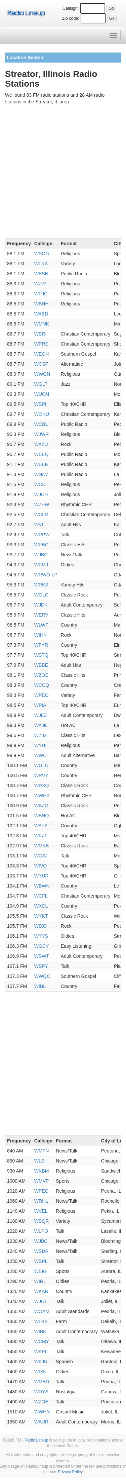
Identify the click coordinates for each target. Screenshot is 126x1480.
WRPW (42, 534)
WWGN (42, 374)
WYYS (41, 936)
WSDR (41, 1251)
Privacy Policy (70, 1472)
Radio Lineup (36, 1440)
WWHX (42, 795)
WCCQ (41, 685)
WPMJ (41, 564)
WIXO (40, 926)
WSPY (41, 966)
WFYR (41, 645)
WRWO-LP (45, 574)
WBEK (41, 464)
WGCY (41, 946)
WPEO (41, 695)
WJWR (41, 434)
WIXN (40, 1371)
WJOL (40, 1301)
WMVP (41, 1181)
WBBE (41, 665)
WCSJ (41, 855)
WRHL (41, 1201)
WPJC (41, 293)
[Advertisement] (63, 173)
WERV (41, 615)
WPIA (40, 705)
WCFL (41, 896)
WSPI (40, 404)
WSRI (40, 334)
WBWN (42, 886)
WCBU (41, 424)
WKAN (41, 1291)
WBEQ (41, 454)
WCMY (41, 1341)
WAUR (41, 1421)
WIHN (40, 635)
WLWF (41, 625)
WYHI (40, 745)
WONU (41, 414)
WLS (39, 1161)
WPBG (41, 544)
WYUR (41, 875)
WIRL (40, 1281)
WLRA (41, 263)
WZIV (40, 283)
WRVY (41, 775)
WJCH (41, 494)
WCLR (41, 514)
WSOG (41, 253)
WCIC (40, 484)
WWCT (41, 755)
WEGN (41, 354)
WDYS (41, 1391)
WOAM (41, 1311)
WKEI (40, 1351)
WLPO (41, 1231)
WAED (41, 313)
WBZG (41, 805)
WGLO (41, 594)
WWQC (42, 976)
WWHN (42, 1411)
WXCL (41, 906)
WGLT (40, 384)
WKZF (41, 835)
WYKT (41, 916)
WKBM (41, 1171)
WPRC (41, 344)
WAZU (41, 444)
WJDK (41, 605)
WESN (41, 273)
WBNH (41, 303)
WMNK (41, 324)
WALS (40, 825)
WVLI (40, 524)
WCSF (41, 364)
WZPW (41, 504)
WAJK (40, 725)
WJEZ (40, 715)
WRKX (41, 584)
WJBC (41, 554)
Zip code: (70, 18)
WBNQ (41, 815)
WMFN (41, 1150)
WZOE (41, 675)
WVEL (41, 1211)
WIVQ (40, 865)
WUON (41, 394)
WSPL (41, 1261)
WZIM (40, 735)
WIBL (40, 986)
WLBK (41, 1321)
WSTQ (41, 655)
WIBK (40, 1331)
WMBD (41, 1381)
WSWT (41, 956)
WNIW (41, 474)
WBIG (40, 1271)
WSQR (41, 1221)
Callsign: (70, 8)
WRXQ (41, 785)
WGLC (41, 765)
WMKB (41, 845)
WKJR (41, 1361)
